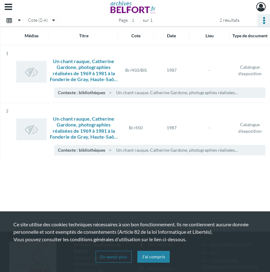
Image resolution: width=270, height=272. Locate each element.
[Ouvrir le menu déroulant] (8, 7)
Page (123, 20)
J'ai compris (153, 256)
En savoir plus (113, 256)
